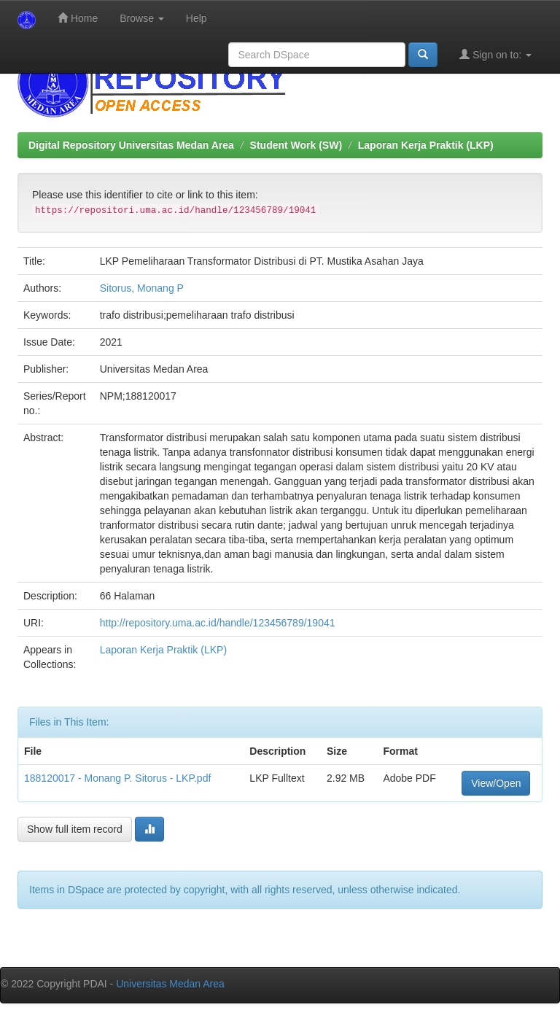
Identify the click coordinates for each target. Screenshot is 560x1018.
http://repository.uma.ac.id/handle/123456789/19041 (217, 623)
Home (78, 18)
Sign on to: (495, 54)
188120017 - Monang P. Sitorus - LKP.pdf (117, 778)
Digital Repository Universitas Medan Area (131, 145)
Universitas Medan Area (170, 984)
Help (196, 18)
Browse (142, 18)
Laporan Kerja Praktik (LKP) (426, 145)
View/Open (496, 783)
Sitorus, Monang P (142, 288)
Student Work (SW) (296, 145)
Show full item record (74, 829)
